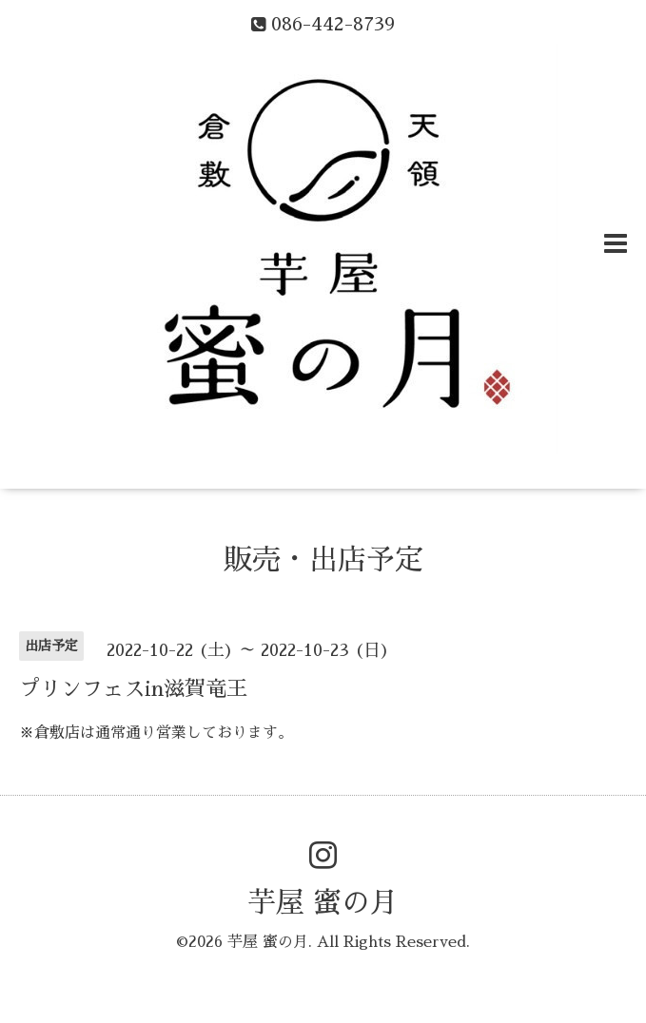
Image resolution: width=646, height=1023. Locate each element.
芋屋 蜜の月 (323, 903)
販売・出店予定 (323, 560)
